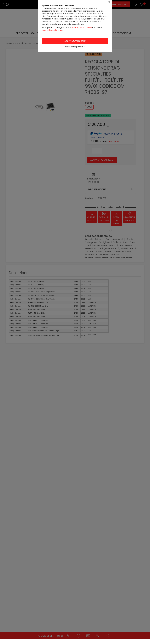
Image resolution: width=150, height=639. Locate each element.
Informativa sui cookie (82, 27)
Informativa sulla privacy (53, 30)
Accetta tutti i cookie (75, 41)
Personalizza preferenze (75, 47)
